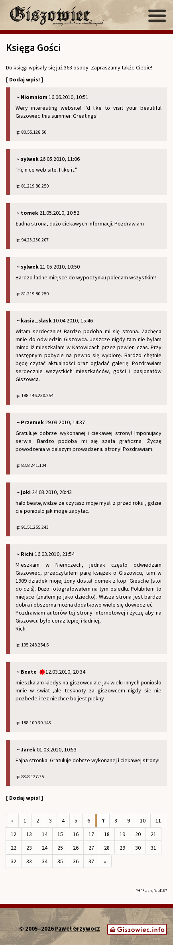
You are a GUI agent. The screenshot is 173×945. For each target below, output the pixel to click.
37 (91, 861)
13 (29, 834)
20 (138, 834)
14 (44, 834)
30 (138, 847)
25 (60, 847)
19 (122, 834)
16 (76, 834)
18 (107, 834)
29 (122, 847)
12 (13, 834)
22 (13, 847)
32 (13, 861)
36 (76, 861)
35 (60, 861)
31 (153, 847)
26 (76, 847)
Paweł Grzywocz (77, 928)
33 (29, 861)
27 (91, 847)
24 (44, 847)
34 (44, 861)
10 (142, 820)
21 (153, 834)
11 (158, 820)
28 (107, 847)
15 (60, 834)
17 (91, 834)
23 (29, 847)
